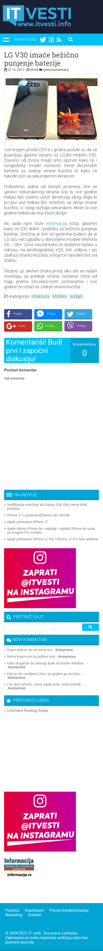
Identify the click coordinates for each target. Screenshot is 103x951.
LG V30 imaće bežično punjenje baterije (41, 59)
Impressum (34, 910)
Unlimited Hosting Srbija (27, 711)
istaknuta (40, 296)
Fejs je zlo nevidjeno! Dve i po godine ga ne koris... (45, 674)
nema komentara (56, 70)
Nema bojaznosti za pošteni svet (31, 656)
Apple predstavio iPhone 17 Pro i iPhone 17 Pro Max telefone (52, 539)
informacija (56, 223)
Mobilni (60, 296)
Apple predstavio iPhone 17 (27, 522)
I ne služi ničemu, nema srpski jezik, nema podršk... (45, 684)
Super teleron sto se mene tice (29, 650)
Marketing (13, 915)
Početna (12, 910)
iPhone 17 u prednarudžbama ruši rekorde (38, 515)
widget (76, 296)
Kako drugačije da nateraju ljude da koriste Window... (46, 663)
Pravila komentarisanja (69, 910)
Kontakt (34, 915)
